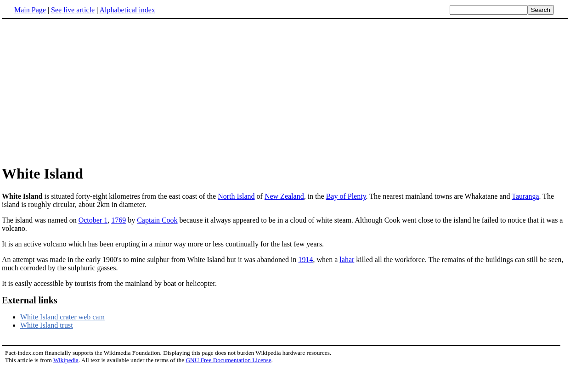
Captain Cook (157, 220)
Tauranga (525, 196)
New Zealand (284, 196)
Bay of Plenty (346, 196)
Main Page (30, 10)
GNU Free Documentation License (228, 360)
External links (29, 300)
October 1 (93, 220)
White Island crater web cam (62, 317)
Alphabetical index (127, 10)
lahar (346, 259)
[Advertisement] (79, 91)
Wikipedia (66, 360)
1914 (306, 259)
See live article (73, 10)
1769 (118, 220)
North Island (236, 196)
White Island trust (46, 325)
